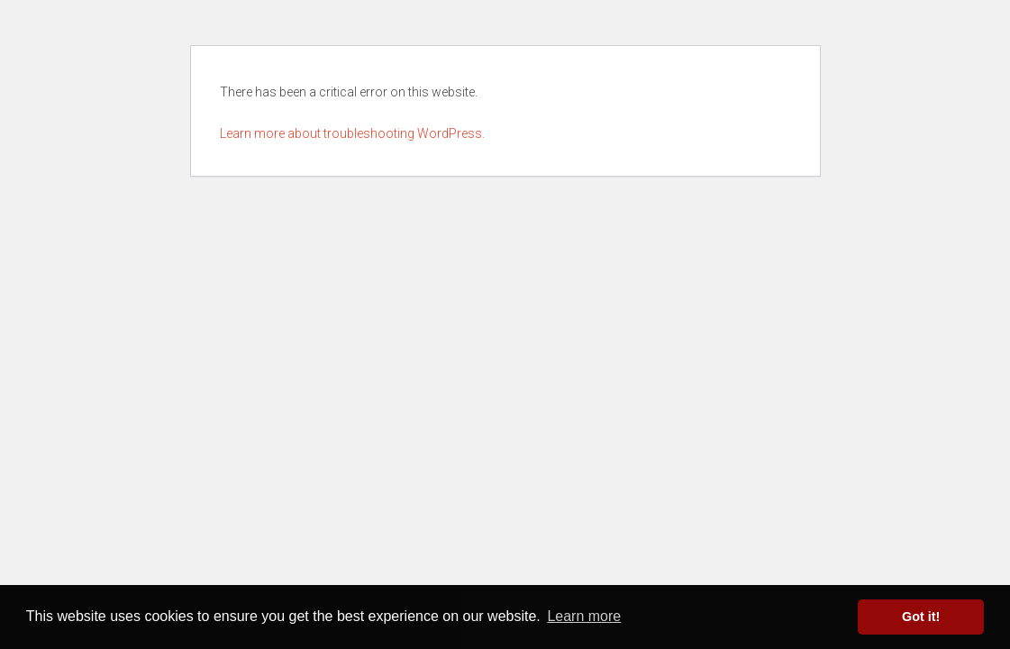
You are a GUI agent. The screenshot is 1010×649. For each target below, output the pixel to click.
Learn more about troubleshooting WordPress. (352, 133)
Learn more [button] (584, 616)
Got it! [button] (921, 616)
